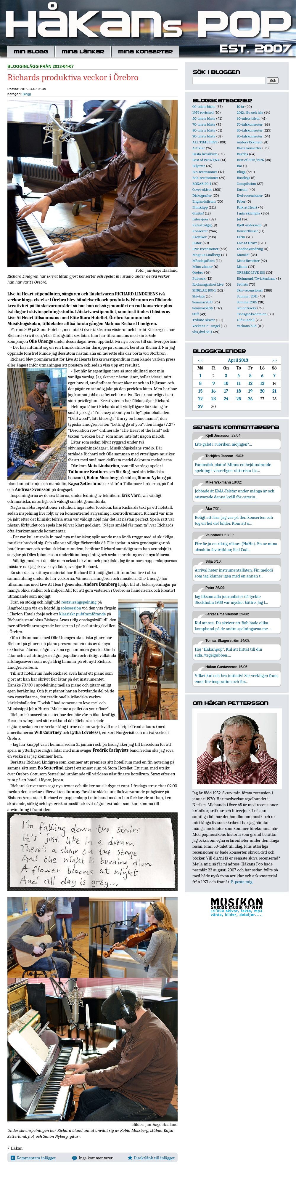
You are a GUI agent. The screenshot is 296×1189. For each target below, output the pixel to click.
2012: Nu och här (250, 112)
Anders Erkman (249, 142)
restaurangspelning (78, 602)
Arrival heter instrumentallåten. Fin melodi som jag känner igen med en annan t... (234, 573)
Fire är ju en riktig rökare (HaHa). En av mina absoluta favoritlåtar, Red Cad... (236, 546)
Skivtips (198, 296)
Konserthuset (247, 231)
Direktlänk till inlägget (151, 1158)
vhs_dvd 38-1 (202, 331)
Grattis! (198, 213)
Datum (242, 189)
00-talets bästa (203, 106)
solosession (71, 608)
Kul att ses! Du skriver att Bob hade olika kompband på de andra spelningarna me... (233, 625)
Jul (239, 219)
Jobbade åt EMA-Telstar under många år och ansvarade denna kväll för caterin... (234, 494)
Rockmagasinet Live (207, 284)
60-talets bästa (248, 118)
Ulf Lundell (246, 320)
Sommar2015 (247, 302)
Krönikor (199, 237)
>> (274, 360)
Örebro (197, 272)
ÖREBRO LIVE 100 (251, 272)
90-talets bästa (203, 136)
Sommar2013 (202, 302)
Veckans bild (247, 326)
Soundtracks (246, 308)
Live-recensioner (205, 249)
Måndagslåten (203, 260)
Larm (241, 237)
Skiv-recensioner (250, 290)
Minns (242, 266)
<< (200, 360)
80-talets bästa (203, 130)
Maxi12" (243, 254)
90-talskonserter (250, 136)
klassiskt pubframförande (82, 614)
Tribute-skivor (203, 320)
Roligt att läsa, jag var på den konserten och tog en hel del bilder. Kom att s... (234, 520)
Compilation (246, 183)
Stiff (195, 314)
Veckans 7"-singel (206, 326)
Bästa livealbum (204, 154)
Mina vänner (202, 266)
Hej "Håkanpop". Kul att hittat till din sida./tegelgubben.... (228, 652)
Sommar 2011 (247, 296)
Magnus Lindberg (206, 254)
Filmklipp (200, 207)
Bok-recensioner (205, 177)
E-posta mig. (242, 881)
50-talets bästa (203, 118)
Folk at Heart (247, 207)
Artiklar (198, 148)
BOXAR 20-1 (201, 183)
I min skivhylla (248, 213)
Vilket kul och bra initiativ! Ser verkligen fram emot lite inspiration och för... (236, 678)
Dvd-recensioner (250, 195)
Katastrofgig (202, 225)
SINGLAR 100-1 (204, 290)
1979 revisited (203, 112)
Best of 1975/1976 (250, 160)
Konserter (200, 231)
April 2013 (238, 360)
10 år (240, 106)
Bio (239, 166)
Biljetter (198, 166)
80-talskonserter (250, 130)
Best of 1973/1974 (205, 160)
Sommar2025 (202, 308)
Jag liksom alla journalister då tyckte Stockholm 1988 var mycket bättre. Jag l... (231, 599)
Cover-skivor (202, 189)
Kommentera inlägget (33, 1158)
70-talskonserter (250, 124)
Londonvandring (250, 249)
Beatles (242, 154)
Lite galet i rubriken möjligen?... (223, 444)
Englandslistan (204, 201)
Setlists (242, 284)
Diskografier (202, 195)
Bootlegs (243, 177)
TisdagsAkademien (251, 314)
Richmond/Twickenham (256, 278)
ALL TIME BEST (204, 142)
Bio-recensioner (204, 171)
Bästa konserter (249, 148)
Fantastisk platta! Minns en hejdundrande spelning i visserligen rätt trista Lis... (233, 467)
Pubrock (198, 278)
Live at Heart (247, 243)
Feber (241, 201)
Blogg (26, 94)
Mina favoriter (248, 260)
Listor (197, 243)
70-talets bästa (203, 124)
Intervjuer (200, 219)
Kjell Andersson (249, 225)
